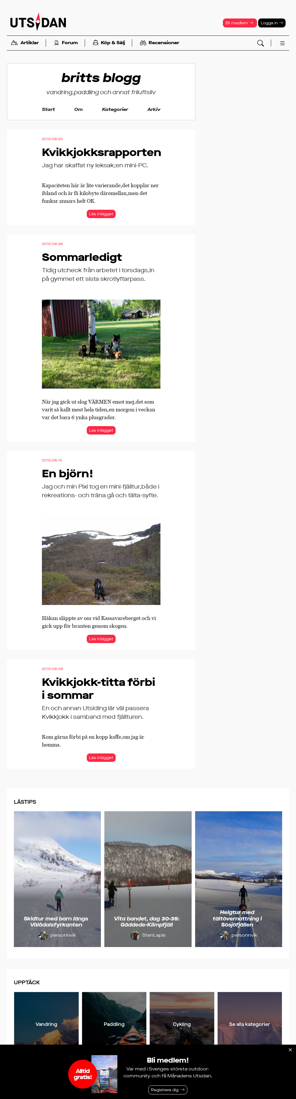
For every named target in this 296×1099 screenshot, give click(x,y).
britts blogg (101, 78)
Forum (66, 43)
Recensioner (159, 43)
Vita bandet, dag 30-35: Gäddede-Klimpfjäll (147, 922)
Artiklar (24, 43)
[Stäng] (290, 1050)
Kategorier (115, 109)
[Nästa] (273, 879)
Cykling (182, 1024)
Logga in (272, 23)
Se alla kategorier (249, 1024)
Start (48, 109)
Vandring (46, 1024)
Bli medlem (239, 23)
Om (78, 109)
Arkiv (153, 109)
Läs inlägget (101, 214)
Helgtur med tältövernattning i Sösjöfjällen (237, 918)
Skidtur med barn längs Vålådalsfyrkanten (56, 922)
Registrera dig (164, 1090)
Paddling (114, 1024)
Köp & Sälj (109, 43)
